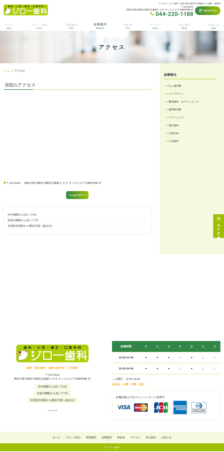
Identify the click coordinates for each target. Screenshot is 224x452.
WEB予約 (207, 10)
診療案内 (100, 25)
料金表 (128, 25)
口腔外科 (174, 134)
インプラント (177, 93)
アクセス (155, 25)
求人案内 (184, 25)
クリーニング (177, 118)
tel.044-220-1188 (52, 409)
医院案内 (71, 25)
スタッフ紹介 (39, 25)
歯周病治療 (175, 110)
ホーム (8, 25)
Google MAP (76, 195)
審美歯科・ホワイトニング (185, 102)
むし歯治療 (175, 85)
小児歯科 (174, 142)
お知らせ (213, 25)
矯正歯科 (174, 126)
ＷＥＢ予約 (218, 226)
